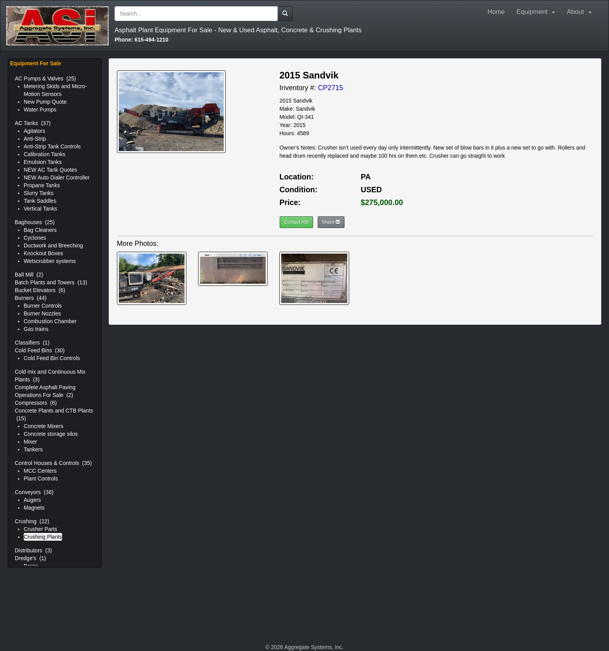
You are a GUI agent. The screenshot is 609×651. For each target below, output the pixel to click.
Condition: (298, 189)
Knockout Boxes (43, 253)
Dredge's (30, 558)
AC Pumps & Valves (45, 78)
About (581, 12)
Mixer (30, 442)
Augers (32, 500)
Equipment (536, 12)
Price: (289, 202)
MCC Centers (40, 471)
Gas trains (36, 329)
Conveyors (34, 492)
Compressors (36, 403)
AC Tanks (32, 123)
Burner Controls (43, 306)
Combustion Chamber (50, 321)
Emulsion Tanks (43, 162)
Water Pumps (40, 109)
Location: (296, 176)
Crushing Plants (43, 537)
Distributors (33, 550)
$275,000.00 (382, 202)
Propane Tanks (42, 185)
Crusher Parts (40, 529)
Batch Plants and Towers (51, 282)
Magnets (34, 508)
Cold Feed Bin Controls (52, 358)
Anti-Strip (35, 139)
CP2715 (330, 88)
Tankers (33, 449)
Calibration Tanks (44, 154)
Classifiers (32, 342)
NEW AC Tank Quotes (50, 170)
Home (496, 12)
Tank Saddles (40, 201)
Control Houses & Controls (53, 463)
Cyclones (35, 238)
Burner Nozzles (42, 313)
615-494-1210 (142, 40)
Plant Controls (41, 478)
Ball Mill (29, 275)
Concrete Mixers (43, 426)
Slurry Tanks (39, 193)
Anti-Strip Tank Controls (52, 146)
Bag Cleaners (40, 230)
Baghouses (35, 222)
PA (366, 176)
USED (371, 189)
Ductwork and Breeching (53, 245)
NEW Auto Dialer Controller (57, 177)
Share (331, 222)
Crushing (32, 521)
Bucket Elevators (40, 290)
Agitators (34, 131)
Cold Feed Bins (39, 350)
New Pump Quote (45, 102)
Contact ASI (296, 222)
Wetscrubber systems (50, 261)
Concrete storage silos (51, 434)
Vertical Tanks (40, 208)
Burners (31, 298)
